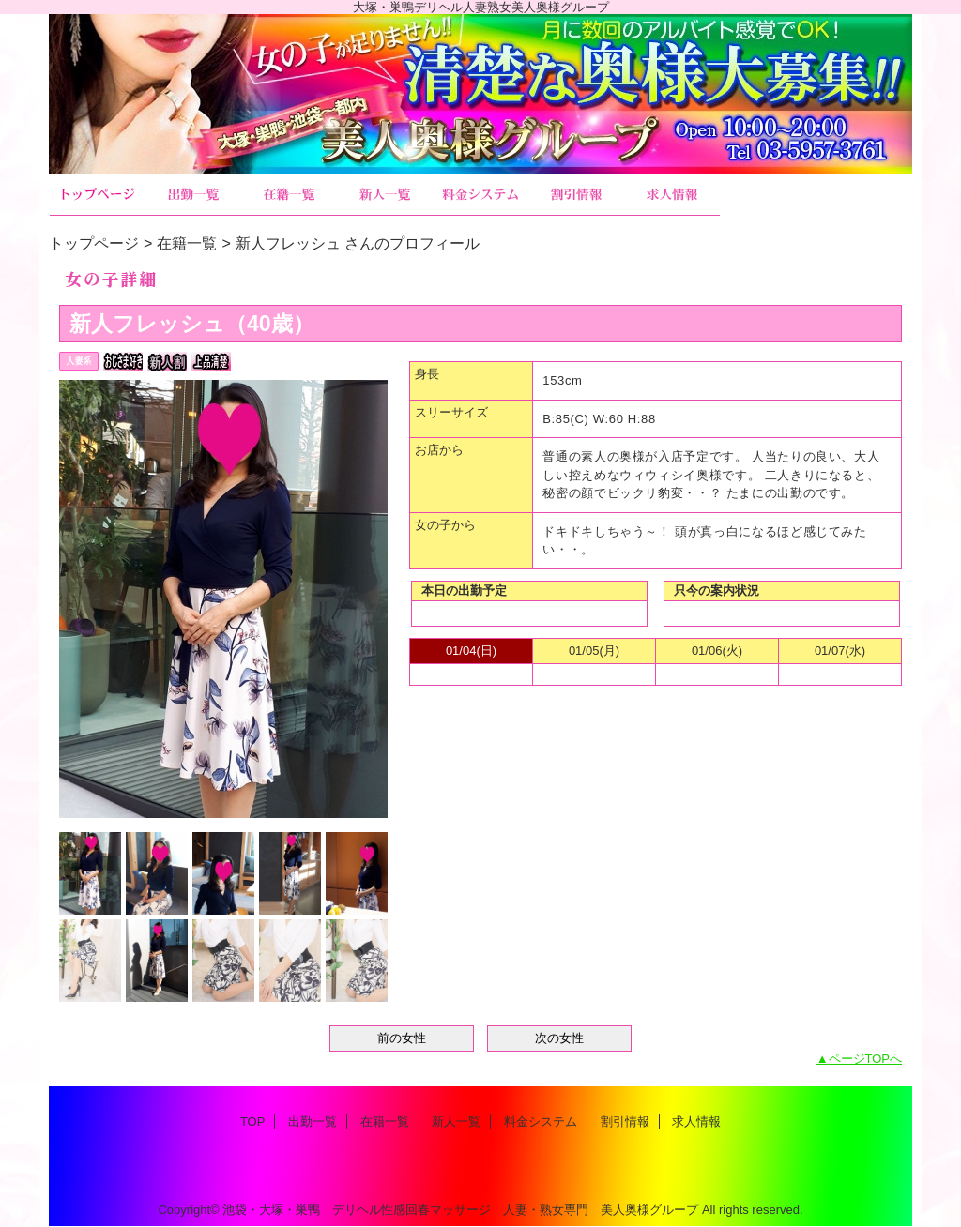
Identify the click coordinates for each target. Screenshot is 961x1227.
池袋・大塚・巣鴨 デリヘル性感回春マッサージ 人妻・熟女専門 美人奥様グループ (460, 1210)
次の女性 (559, 1038)
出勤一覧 (193, 195)
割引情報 (576, 195)
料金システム (480, 195)
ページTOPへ (866, 1059)
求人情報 (672, 195)
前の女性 (401, 1038)
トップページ (94, 243)
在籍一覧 (289, 195)
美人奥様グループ (480, 94)
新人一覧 (385, 195)
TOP (97, 195)
